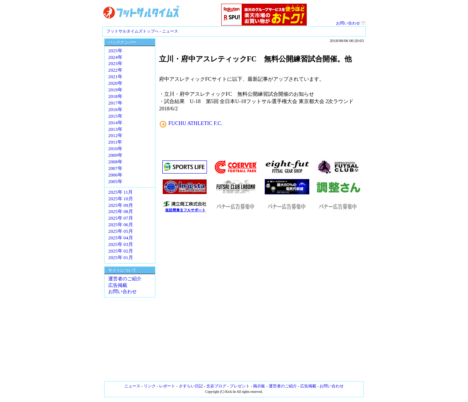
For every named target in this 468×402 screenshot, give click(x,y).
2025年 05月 (120, 231)
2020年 (115, 83)
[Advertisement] (261, 297)
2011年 (115, 142)
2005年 (115, 181)
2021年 (115, 76)
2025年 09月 (120, 205)
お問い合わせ (351, 23)
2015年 (115, 116)
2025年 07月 (120, 218)
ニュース (170, 31)
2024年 (115, 57)
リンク (150, 386)
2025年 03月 (120, 244)
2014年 (115, 122)
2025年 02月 (120, 251)
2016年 (115, 109)
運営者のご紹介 (124, 278)
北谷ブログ (216, 386)
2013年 (115, 129)
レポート (167, 386)
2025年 (115, 50)
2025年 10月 (120, 198)
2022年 (115, 70)
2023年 (115, 63)
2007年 (115, 168)
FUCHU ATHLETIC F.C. (196, 123)
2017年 (115, 103)
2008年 (115, 161)
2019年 (115, 89)
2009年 (115, 155)
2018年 (115, 96)
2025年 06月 (120, 224)
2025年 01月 (120, 257)
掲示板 (259, 386)
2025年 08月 (120, 211)
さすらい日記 (191, 386)
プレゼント (240, 386)
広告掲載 (117, 285)
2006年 (115, 175)
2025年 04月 (120, 237)
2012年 (115, 135)
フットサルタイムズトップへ (132, 31)
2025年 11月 (120, 192)
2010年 (115, 148)
